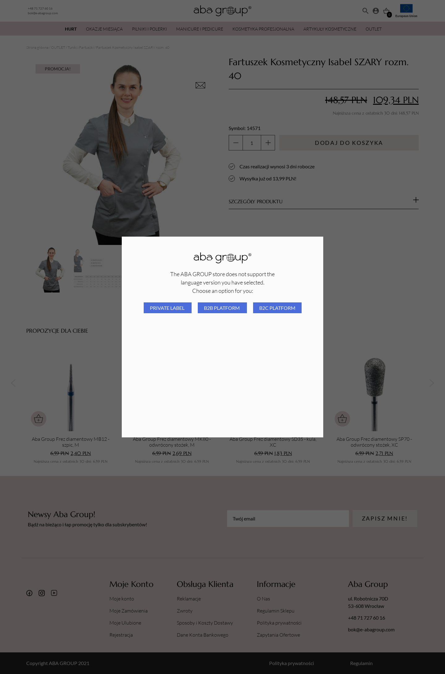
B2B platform (222, 308)
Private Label (167, 308)
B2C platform (277, 308)
